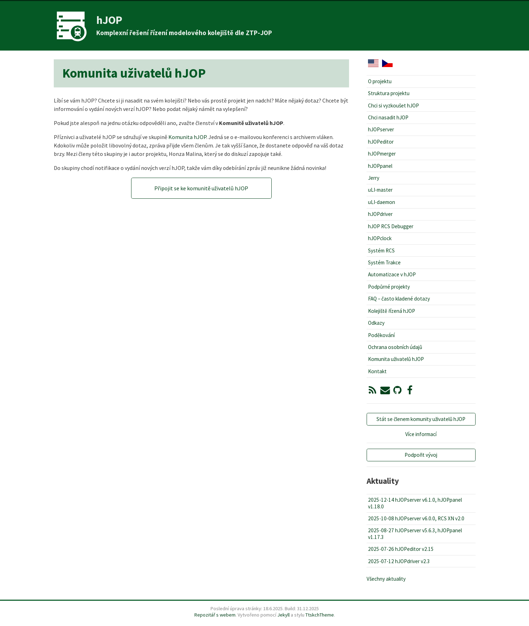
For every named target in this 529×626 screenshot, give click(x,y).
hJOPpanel (380, 166)
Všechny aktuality (386, 578)
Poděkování (381, 335)
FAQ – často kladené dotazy (399, 298)
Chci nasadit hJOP (388, 117)
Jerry (373, 177)
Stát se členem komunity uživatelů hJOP (420, 419)
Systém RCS (381, 250)
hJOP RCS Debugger (390, 226)
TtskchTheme (319, 615)
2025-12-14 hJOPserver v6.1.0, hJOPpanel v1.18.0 (415, 502)
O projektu (380, 81)
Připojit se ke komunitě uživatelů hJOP (201, 188)
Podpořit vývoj (421, 455)
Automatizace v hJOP (392, 274)
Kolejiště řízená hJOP (391, 311)
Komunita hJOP (187, 136)
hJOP (109, 20)
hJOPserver (381, 129)
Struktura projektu (388, 93)
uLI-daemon (381, 202)
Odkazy (376, 322)
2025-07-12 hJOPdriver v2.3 (399, 561)
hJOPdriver (380, 214)
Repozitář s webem (215, 615)
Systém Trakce (384, 262)
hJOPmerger (382, 153)
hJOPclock (380, 238)
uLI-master (380, 189)
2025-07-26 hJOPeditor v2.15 (401, 549)
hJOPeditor (381, 141)
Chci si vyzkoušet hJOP (393, 105)
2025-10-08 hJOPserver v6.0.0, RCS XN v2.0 (416, 518)
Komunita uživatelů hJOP (396, 359)
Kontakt (377, 371)
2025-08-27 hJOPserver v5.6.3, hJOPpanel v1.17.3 (415, 533)
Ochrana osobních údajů (395, 347)
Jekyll (283, 615)
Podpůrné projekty (389, 286)
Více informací (421, 434)
